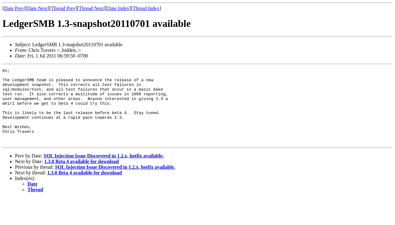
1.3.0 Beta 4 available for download (81, 176)
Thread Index (145, 8)
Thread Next (91, 8)
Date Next (37, 8)
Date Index (118, 8)
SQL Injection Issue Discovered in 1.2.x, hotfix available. (104, 170)
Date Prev (14, 8)
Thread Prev (63, 8)
